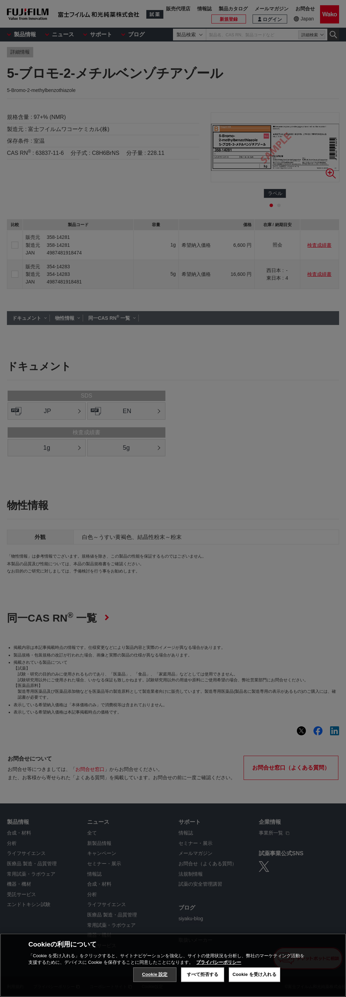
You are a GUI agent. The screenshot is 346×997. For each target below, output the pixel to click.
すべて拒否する (203, 974)
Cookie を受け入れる (254, 974)
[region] (173, 965)
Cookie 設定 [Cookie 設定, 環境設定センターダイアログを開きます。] (154, 974)
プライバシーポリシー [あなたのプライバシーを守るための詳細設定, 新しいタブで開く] (218, 962)
